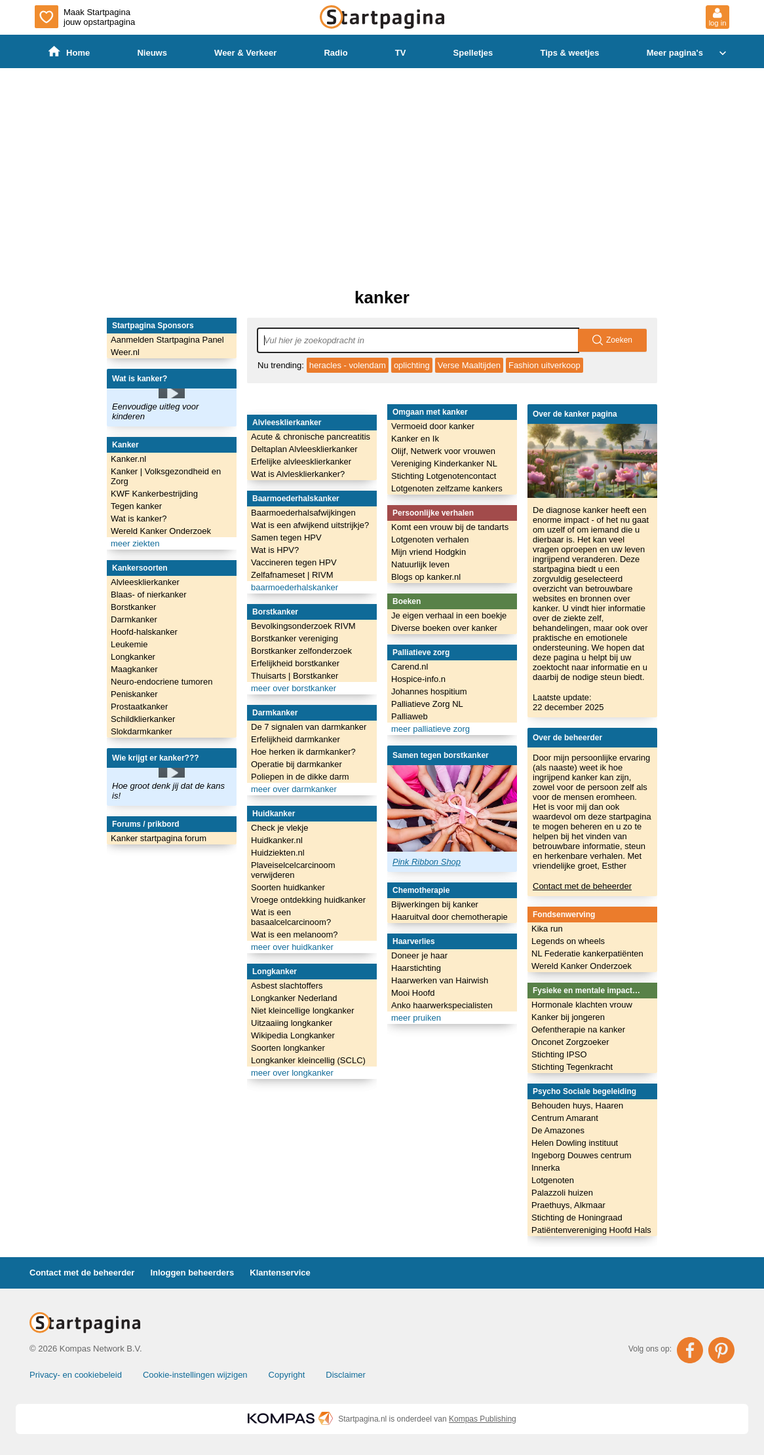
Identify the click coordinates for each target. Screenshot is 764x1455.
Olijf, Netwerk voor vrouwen (443, 451)
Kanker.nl (128, 459)
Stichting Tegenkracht (572, 1067)
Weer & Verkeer (245, 53)
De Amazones (557, 1130)
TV (400, 53)
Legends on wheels (568, 941)
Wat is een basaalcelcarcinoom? (291, 917)
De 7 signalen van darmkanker (308, 727)
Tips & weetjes (569, 53)
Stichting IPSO (559, 1054)
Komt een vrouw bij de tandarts (449, 527)
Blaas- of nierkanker (149, 594)
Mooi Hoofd (412, 993)
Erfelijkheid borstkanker (295, 663)
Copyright (287, 1375)
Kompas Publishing (482, 1419)
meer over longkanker (292, 1073)
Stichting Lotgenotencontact (443, 476)
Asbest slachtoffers (287, 986)
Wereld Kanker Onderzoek (161, 531)
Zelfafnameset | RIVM (292, 575)
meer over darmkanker (294, 789)
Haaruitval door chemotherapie (449, 917)
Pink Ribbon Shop (426, 862)
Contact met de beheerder (582, 886)
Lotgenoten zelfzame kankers (447, 488)
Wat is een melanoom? (294, 934)
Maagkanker (134, 669)
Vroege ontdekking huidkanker (308, 900)
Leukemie (129, 644)
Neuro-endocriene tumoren (161, 682)
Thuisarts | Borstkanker (294, 676)
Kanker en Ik (415, 439)
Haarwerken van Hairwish (439, 980)
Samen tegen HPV (286, 537)
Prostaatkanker (139, 706)
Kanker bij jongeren (568, 1017)
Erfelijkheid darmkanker (295, 739)
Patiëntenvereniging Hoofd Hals (591, 1230)
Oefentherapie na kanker (578, 1029)
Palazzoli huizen (562, 1193)
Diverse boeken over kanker (444, 628)
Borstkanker (133, 607)
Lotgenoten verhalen (430, 539)
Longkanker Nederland (294, 998)
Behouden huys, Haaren (577, 1105)
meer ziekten (135, 543)
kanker (382, 297)
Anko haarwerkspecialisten (442, 1005)
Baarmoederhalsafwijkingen (303, 513)
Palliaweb (409, 716)
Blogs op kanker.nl (426, 577)
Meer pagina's (688, 53)
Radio (335, 53)
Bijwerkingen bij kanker (434, 904)
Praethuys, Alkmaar (568, 1205)
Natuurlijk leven (420, 564)
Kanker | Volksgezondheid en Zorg (166, 476)
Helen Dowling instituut (574, 1143)
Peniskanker (134, 694)
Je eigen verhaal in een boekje (448, 615)
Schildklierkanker (143, 719)
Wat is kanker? (139, 518)
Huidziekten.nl (278, 853)
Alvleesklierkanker (145, 582)
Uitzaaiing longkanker (291, 1023)
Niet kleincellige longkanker (302, 1010)
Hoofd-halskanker (144, 632)
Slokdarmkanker (141, 731)
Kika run (547, 929)
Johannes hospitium (429, 691)
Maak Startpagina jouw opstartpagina (85, 16)
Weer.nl (125, 352)
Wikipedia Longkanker (293, 1035)
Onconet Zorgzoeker (570, 1042)
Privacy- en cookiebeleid (75, 1375)
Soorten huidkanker (288, 887)
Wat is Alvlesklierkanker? (298, 474)
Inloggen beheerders (192, 1272)
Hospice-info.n (418, 679)
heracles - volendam (347, 365)
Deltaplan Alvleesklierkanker (304, 449)
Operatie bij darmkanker (296, 764)
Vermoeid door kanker (432, 426)
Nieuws (152, 53)
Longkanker (133, 657)
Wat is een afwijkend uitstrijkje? (310, 525)
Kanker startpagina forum (158, 838)
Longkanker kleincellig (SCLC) (308, 1060)
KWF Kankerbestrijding (154, 494)
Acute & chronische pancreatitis (310, 437)
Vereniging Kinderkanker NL (444, 463)
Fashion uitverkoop (544, 365)
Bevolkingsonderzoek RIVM (303, 626)
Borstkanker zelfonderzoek (301, 651)
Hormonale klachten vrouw (581, 1005)
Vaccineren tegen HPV (294, 562)
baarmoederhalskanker (294, 587)
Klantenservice (280, 1272)
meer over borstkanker (293, 688)
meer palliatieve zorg (430, 729)
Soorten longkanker (288, 1048)
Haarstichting (416, 968)
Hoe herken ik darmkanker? (303, 752)
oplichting (412, 365)
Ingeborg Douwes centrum (581, 1155)
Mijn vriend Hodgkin (428, 552)
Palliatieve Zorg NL (427, 704)
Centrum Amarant (564, 1118)
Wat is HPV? (275, 550)
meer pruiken (416, 1018)
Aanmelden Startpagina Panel (167, 340)
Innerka (545, 1168)
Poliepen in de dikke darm (300, 777)
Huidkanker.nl (277, 840)
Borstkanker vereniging (294, 638)
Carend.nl (409, 666)
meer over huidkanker (292, 947)
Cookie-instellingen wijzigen (195, 1375)
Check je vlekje (279, 828)
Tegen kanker (136, 506)
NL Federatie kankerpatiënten (587, 953)
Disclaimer (346, 1375)
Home (69, 52)
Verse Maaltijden (469, 365)
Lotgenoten (552, 1180)
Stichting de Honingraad (576, 1217)
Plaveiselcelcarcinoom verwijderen (293, 870)
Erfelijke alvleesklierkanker (301, 461)
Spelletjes (473, 53)
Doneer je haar (419, 955)
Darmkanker (134, 619)
